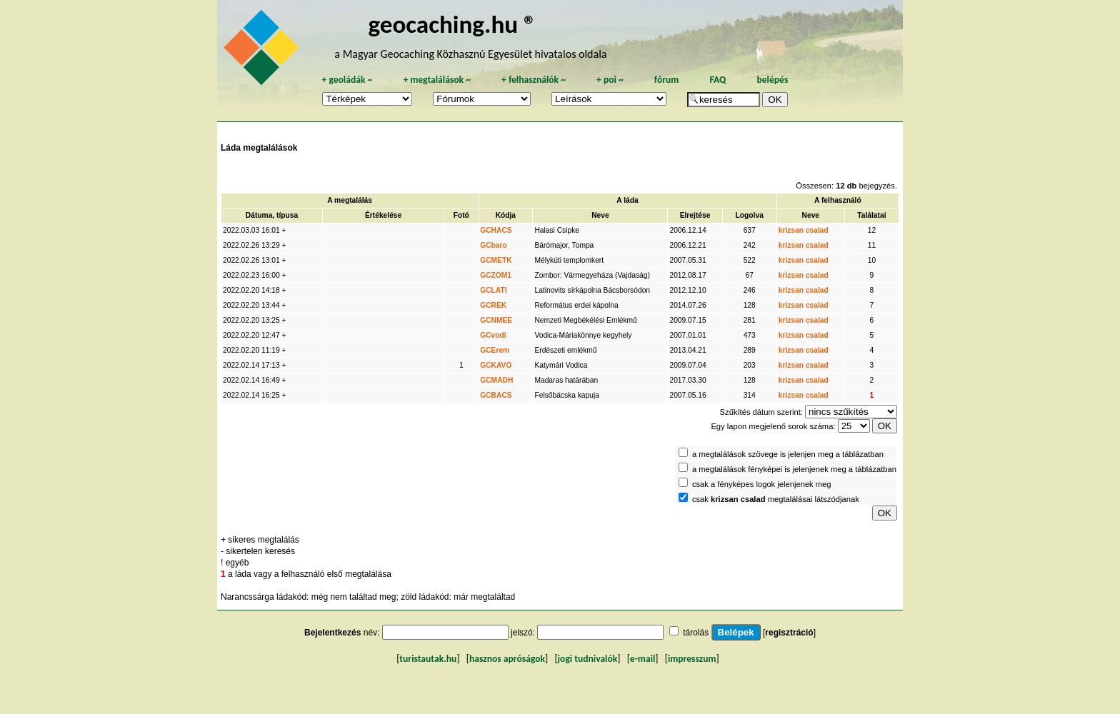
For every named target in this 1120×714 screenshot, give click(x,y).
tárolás (696, 633)
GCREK (493, 305)
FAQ (717, 80)
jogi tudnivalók (588, 659)
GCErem (494, 350)
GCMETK (495, 260)
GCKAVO (495, 365)
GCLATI (493, 290)
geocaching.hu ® (452, 24)
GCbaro (493, 245)
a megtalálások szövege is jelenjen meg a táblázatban (788, 454)
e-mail (642, 659)
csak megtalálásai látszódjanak (775, 499)
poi (610, 80)
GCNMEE (496, 320)
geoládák (347, 80)
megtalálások (437, 80)
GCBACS (495, 395)
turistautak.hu (427, 659)
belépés (772, 80)
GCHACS (495, 230)
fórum (666, 80)
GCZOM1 (495, 275)
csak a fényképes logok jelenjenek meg (761, 484)
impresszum (692, 659)
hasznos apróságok (507, 659)
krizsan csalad (804, 230)
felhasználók (534, 80)
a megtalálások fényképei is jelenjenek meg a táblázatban (794, 469)
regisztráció (789, 633)
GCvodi (493, 335)
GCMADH (496, 380)
